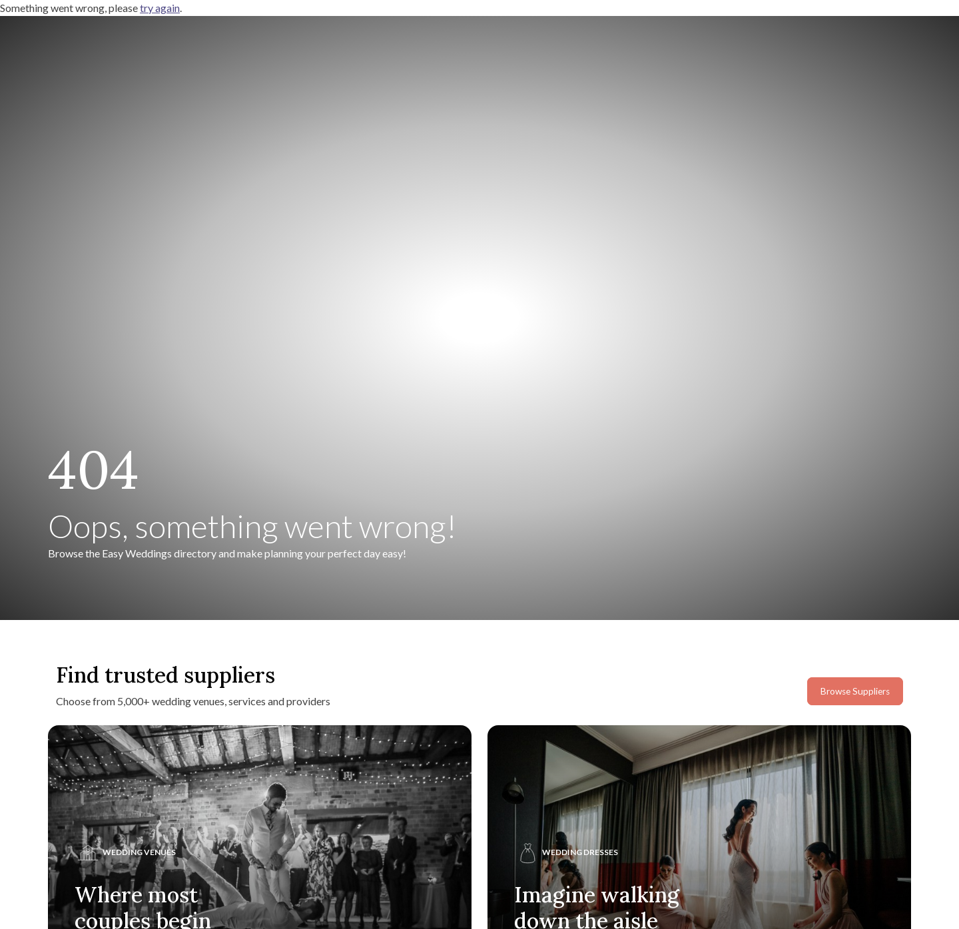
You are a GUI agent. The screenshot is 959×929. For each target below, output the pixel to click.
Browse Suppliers (855, 691)
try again (160, 7)
